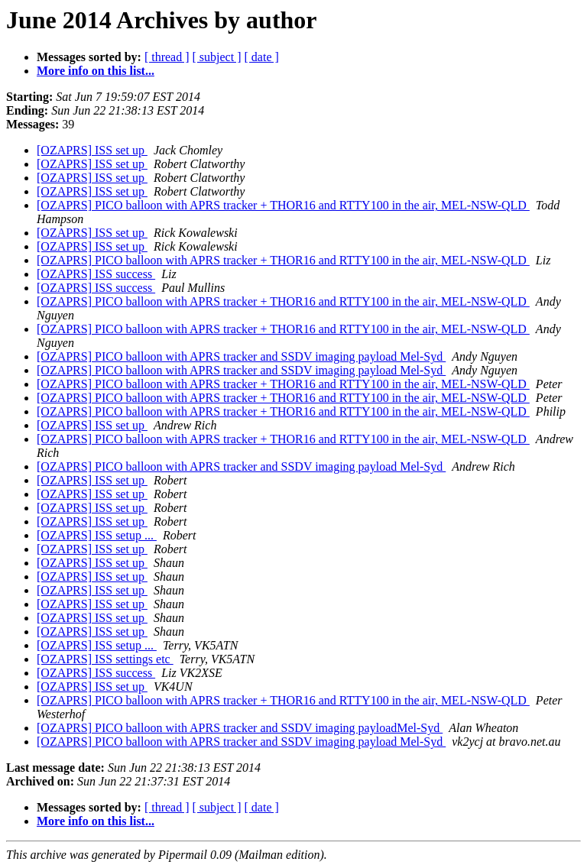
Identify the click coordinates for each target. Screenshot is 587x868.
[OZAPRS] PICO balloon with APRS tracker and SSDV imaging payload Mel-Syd (241, 356)
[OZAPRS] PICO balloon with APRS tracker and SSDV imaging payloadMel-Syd (240, 727)
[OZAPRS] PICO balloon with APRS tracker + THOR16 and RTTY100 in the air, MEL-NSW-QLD (283, 205)
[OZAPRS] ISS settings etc (105, 659)
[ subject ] (217, 56)
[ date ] (262, 56)
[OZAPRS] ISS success (96, 273)
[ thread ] (167, 56)
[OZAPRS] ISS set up (92, 150)
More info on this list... (95, 70)
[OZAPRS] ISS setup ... (97, 535)
